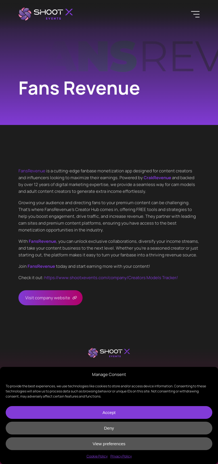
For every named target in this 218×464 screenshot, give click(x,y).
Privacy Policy (121, 456)
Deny (109, 428)
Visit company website (47, 298)
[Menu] (195, 14)
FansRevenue (31, 171)
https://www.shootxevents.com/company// (111, 278)
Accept (109, 412)
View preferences (109, 443)
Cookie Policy (97, 456)
